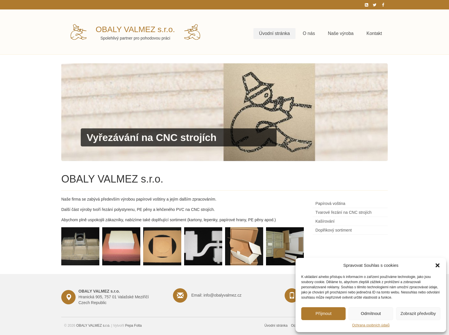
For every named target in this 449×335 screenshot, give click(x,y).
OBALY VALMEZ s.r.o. (135, 29)
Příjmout (324, 313)
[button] (437, 265)
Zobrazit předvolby (418, 313)
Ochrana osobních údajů (371, 325)
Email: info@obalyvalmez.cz (216, 295)
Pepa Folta (133, 326)
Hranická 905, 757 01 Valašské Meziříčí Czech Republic (113, 297)
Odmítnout (371, 313)
